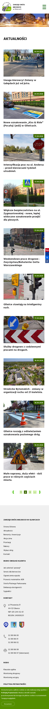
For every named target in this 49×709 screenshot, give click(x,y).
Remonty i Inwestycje (12, 534)
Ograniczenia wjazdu (12, 575)
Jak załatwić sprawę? (12, 567)
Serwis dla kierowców (12, 571)
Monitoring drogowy (12, 673)
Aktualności (8, 530)
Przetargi (7, 542)
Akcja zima (8, 538)
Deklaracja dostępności (13, 587)
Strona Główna (10, 526)
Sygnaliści (7, 591)
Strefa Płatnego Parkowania (15, 583)
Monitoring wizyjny (11, 677)
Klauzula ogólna (10, 669)
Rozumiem (8, 704)
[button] (46, 257)
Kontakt (7, 554)
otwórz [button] (44, 7)
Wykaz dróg (8, 550)
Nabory (6, 546)
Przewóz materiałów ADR (14, 579)
